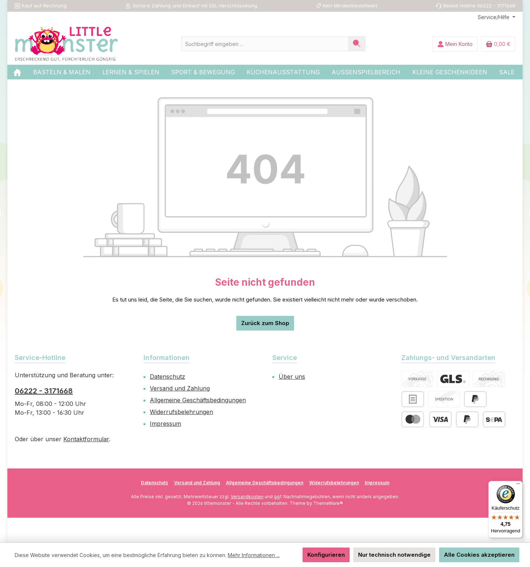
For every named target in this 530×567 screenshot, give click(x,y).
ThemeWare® (328, 503)
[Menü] (518, 485)
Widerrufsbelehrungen (181, 412)
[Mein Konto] (454, 43)
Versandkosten (247, 496)
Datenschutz (167, 376)
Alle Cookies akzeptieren (479, 554)
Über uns (292, 376)
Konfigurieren (326, 554)
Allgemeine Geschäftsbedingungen (198, 400)
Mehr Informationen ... (254, 555)
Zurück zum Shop (265, 323)
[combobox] (265, 43)
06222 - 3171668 (44, 390)
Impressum (165, 423)
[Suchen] (356, 43)
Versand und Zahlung (180, 388)
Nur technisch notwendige (394, 554)
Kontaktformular (86, 439)
